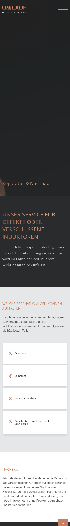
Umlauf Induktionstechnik (17, 9)
